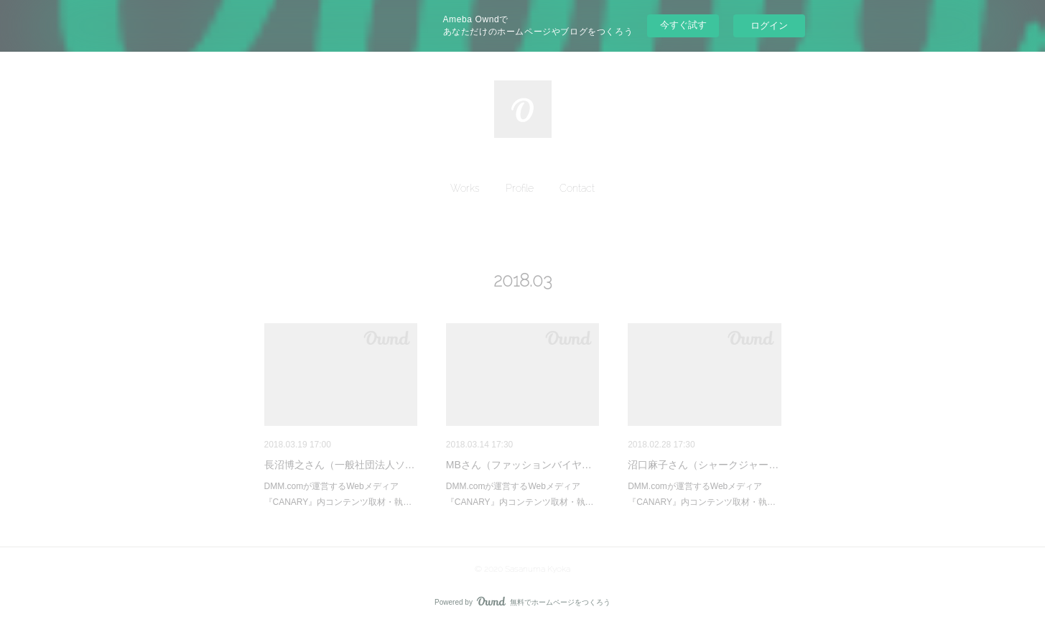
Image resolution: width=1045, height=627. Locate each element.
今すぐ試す (683, 24)
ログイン (769, 25)
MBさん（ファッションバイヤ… (519, 464)
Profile (520, 188)
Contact (577, 188)
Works (465, 188)
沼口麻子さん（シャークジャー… (703, 464)
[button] (465, 188)
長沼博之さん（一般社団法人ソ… (339, 464)
